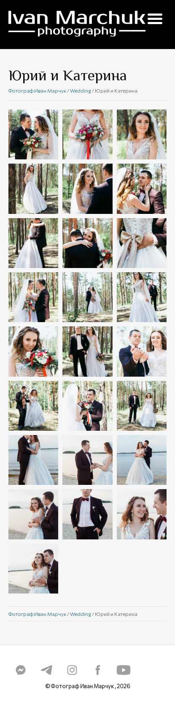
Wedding (80, 90)
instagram (72, 670)
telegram (46, 670)
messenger (20, 670)
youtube (123, 670)
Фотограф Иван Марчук (37, 90)
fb (97, 670)
